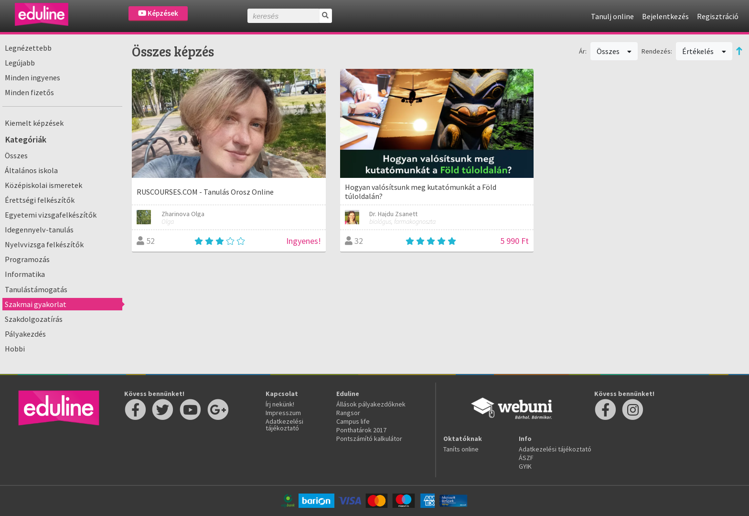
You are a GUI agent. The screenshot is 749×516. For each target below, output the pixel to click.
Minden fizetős (29, 92)
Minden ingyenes (32, 77)
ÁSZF (526, 457)
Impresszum (283, 412)
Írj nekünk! (280, 404)
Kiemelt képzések (34, 123)
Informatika (25, 274)
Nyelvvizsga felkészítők (44, 244)
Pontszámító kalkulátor (369, 438)
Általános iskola (31, 170)
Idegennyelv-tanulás (39, 229)
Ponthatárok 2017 (361, 430)
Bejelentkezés (665, 16)
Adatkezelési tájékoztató (284, 424)
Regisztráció (717, 16)
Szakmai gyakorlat (35, 304)
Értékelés (704, 51)
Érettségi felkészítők (40, 200)
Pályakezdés (25, 334)
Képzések (158, 13)
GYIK (525, 466)
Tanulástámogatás (36, 289)
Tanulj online (612, 16)
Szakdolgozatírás (34, 319)
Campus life (353, 421)
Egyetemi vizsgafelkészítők (50, 215)
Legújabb (20, 62)
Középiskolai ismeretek (43, 185)
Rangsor (348, 412)
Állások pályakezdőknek (371, 404)
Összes (16, 155)
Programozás (27, 259)
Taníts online (461, 449)
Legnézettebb (28, 48)
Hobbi (15, 348)
